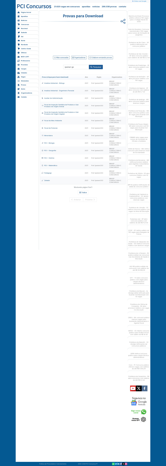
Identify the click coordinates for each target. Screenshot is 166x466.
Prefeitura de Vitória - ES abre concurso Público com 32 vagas (139, 173)
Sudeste (22, 32)
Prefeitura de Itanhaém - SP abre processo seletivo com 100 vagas (139, 76)
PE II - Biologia (48, 143)
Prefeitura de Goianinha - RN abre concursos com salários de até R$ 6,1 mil (138, 376)
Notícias (22, 20)
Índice (83, 192)
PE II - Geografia (49, 150)
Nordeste (22, 44)
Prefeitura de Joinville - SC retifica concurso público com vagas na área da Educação (139, 207)
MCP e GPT (23, 56)
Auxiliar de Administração (52, 98)
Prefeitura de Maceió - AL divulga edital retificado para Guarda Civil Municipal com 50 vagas (138, 291)
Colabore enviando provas (100, 57)
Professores (23, 60)
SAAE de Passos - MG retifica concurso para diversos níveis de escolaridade (139, 148)
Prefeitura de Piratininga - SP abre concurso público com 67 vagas (138, 65)
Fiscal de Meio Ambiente (52, 120)
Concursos (23, 24)
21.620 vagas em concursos (67, 6)
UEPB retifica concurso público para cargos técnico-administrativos (138, 353)
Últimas (22, 52)
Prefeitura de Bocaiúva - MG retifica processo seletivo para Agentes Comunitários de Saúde (139, 161)
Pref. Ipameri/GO (97, 83)
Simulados (23, 81)
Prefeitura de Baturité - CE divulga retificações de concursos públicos (138, 342)
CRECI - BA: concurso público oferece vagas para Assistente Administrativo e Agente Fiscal (139, 318)
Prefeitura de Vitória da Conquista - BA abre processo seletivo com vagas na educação (138, 305)
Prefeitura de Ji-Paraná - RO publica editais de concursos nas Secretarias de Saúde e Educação (138, 254)
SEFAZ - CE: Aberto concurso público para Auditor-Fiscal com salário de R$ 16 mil (138, 330)
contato (122, 6)
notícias (96, 6)
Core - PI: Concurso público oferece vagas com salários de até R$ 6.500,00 (139, 365)
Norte (21, 40)
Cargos (21, 68)
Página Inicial (24, 12)
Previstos (22, 64)
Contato (22, 97)
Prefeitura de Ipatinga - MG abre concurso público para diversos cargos (139, 99)
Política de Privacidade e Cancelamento (52, 464)
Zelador (46, 180)
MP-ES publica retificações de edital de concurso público (139, 184)
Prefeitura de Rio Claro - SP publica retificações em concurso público (139, 42)
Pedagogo (47, 173)
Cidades (22, 72)
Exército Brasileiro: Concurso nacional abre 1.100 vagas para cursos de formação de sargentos (138, 30)
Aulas (21, 89)
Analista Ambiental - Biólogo (53, 83)
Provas (21, 85)
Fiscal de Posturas (50, 128)
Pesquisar (95, 67)
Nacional (22, 28)
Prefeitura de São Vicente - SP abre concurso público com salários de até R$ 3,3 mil (139, 53)
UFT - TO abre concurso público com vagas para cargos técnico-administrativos (139, 278)
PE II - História (48, 158)
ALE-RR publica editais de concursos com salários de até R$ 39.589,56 (139, 266)
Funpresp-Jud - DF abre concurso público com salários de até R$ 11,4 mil (139, 219)
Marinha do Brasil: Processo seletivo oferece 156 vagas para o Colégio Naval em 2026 (139, 16)
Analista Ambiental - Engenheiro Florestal (58, 91)
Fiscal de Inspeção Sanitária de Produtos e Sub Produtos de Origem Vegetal (60, 113)
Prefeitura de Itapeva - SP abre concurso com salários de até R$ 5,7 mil (139, 88)
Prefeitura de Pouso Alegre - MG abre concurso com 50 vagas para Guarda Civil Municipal (138, 125)
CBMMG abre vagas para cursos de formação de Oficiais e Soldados (139, 137)
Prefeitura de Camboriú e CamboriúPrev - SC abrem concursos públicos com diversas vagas (138, 195)
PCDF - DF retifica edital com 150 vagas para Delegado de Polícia (138, 230)
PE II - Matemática (49, 165)
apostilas (86, 6)
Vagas (21, 77)
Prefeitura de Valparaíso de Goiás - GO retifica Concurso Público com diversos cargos (138, 241)
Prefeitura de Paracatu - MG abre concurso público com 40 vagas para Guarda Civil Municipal (139, 111)
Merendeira (47, 135)
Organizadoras (24, 93)
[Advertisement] (64, 38)
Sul (20, 36)
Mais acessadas (61, 57)
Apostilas (22, 16)
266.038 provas (109, 6)
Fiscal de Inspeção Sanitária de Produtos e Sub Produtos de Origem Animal (60, 105)
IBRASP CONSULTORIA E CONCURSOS (115, 83)
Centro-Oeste (24, 48)
